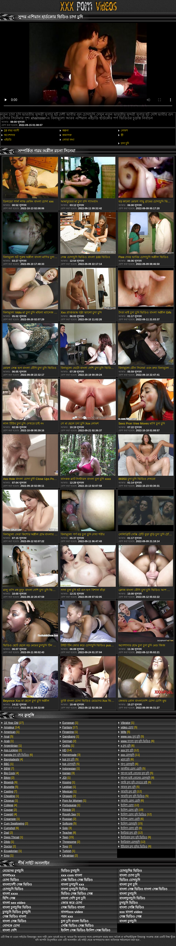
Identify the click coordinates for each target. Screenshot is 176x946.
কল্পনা (65, 130)
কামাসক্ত (67, 135)
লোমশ (124, 130)
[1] (11, 732)
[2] (13, 750)
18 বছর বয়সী (11, 130)
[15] (68, 837)
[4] (13, 759)
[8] (69, 832)
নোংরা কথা (68, 139)
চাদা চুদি (125, 143)
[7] (9, 768)
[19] (132, 809)
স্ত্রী (122, 135)
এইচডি (7, 139)
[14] (12, 727)
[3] (71, 754)
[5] (8, 736)
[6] (18, 754)
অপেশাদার (9, 135)
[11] (130, 754)
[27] (14, 722)
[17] (69, 727)
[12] (130, 750)
